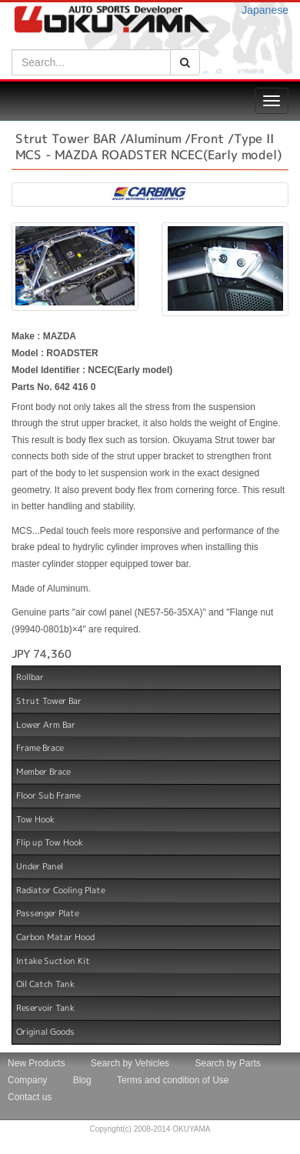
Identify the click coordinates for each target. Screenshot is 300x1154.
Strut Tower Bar (49, 701)
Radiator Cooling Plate (60, 889)
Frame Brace (39, 748)
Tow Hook (35, 818)
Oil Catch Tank (45, 984)
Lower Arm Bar (45, 725)
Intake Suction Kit (53, 961)
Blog (82, 1080)
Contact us (30, 1097)
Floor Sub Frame (48, 795)
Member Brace (43, 771)
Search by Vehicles (130, 1063)
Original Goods (45, 1032)
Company (27, 1080)
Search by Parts (227, 1063)
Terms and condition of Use (172, 1080)
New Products (36, 1063)
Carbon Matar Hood (55, 937)
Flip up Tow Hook (49, 842)
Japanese (265, 10)
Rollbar (30, 677)
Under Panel (39, 866)
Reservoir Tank (45, 1008)
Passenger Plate (47, 913)
